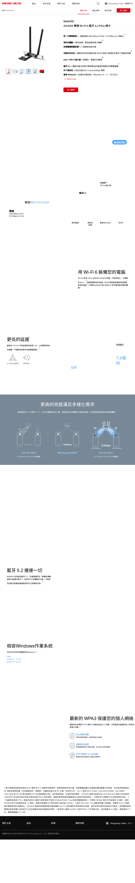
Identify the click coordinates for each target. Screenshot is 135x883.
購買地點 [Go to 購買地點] (76, 3)
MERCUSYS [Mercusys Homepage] (11, 3)
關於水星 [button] (61, 3)
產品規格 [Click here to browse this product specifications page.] (95, 10)
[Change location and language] (119, 3)
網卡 (4, 10)
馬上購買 (123, 10)
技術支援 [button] (46, 3)
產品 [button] (34, 3)
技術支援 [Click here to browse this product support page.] (108, 10)
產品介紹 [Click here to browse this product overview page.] (83, 10)
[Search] (98, 3)
